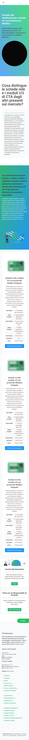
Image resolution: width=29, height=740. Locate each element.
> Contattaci (6, 678)
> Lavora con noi (7, 683)
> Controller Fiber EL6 (9, 698)
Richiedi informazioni (14, 346)
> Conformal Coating (9, 720)
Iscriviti (14, 583)
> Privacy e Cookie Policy (10, 688)
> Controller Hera (7, 695)
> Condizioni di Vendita (9, 690)
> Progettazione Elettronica (10, 708)
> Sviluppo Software (8, 713)
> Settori (5, 680)
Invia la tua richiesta (14, 609)
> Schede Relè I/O (8, 700)
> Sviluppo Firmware (8, 710)
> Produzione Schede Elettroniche (12, 718)
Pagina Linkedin (10, 671)
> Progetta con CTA (8, 715)
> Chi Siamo (6, 675)
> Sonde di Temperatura (9, 703)
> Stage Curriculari (8, 685)
